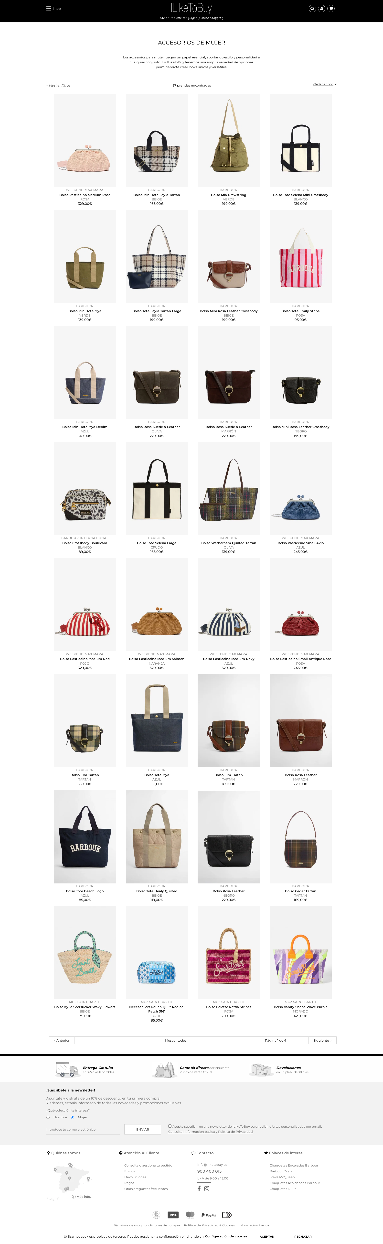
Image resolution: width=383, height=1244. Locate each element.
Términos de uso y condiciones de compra (147, 1225)
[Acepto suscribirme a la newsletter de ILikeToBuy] (169, 1126)
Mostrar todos (175, 1040)
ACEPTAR (267, 1236)
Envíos (129, 1171)
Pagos (129, 1183)
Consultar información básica (191, 1132)
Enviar (142, 1129)
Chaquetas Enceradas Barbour (294, 1165)
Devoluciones (135, 1177)
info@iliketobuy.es (212, 1165)
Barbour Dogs (281, 1171)
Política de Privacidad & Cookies (209, 1225)
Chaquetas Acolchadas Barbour (295, 1183)
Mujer (82, 1117)
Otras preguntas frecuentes (146, 1189)
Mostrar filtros (59, 85)
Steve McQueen (282, 1177)
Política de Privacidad (235, 1132)
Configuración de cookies (226, 1236)
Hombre (60, 1117)
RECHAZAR (303, 1236)
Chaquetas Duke (283, 1189)
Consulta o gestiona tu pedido (148, 1165)
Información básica (254, 1225)
